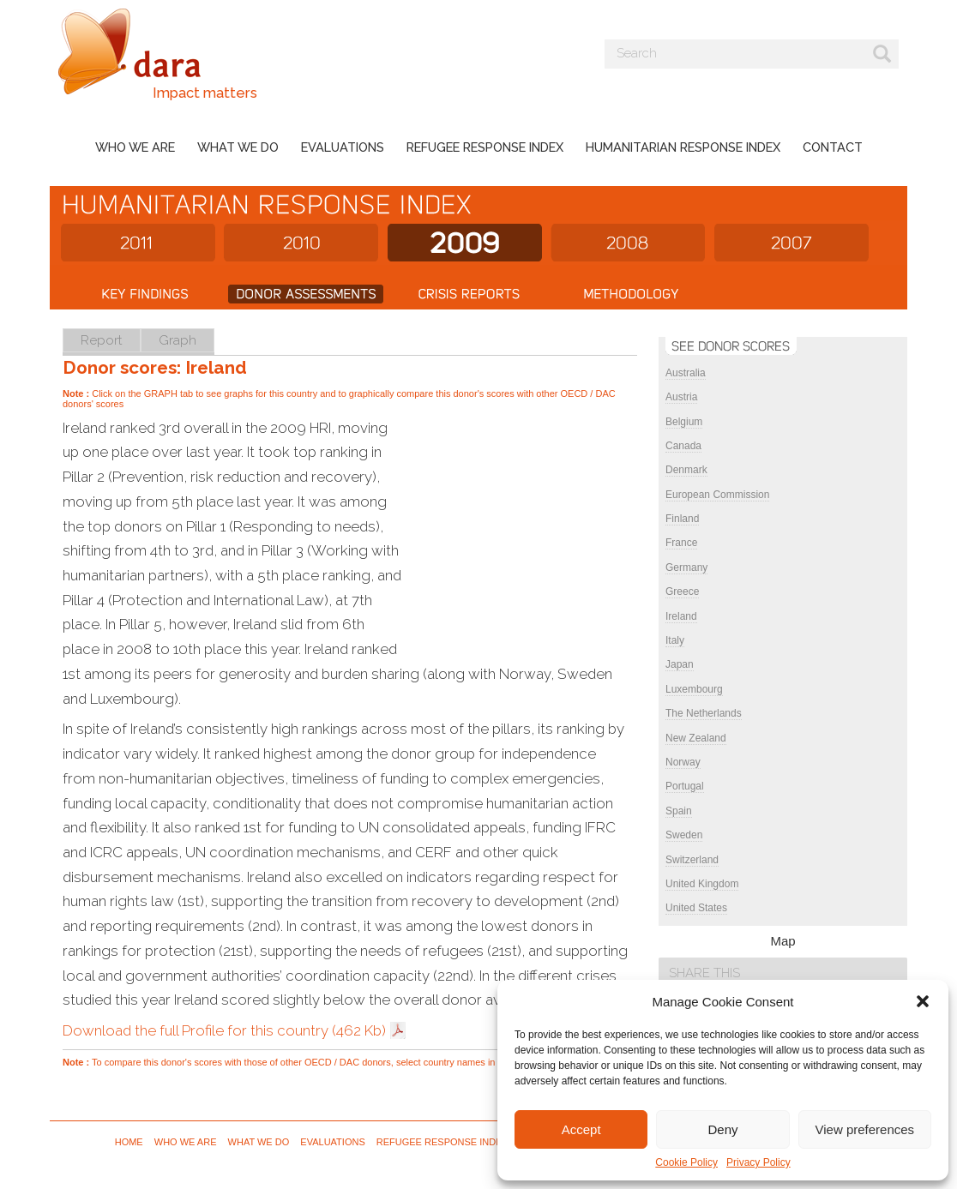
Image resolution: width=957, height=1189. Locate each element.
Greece (682, 591)
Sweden (683, 835)
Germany (686, 567)
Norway (683, 762)
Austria (681, 397)
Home (129, 1142)
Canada (683, 446)
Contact (833, 147)
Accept (581, 1129)
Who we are (135, 147)
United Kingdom (701, 884)
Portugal (684, 786)
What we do (238, 147)
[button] (922, 1001)
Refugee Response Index (484, 147)
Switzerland (692, 860)
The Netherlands (703, 713)
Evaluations (342, 147)
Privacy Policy (758, 1162)
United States (696, 908)
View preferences (865, 1129)
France (681, 543)
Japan (679, 664)
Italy (674, 640)
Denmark (686, 470)
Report (102, 340)
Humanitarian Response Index (683, 147)
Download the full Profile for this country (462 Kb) (224, 1030)
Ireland (681, 616)
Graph (177, 340)
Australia (685, 373)
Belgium (683, 422)
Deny (722, 1129)
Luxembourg (694, 689)
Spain (678, 811)
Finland (682, 519)
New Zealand (695, 738)
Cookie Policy (686, 1162)
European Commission (717, 495)
